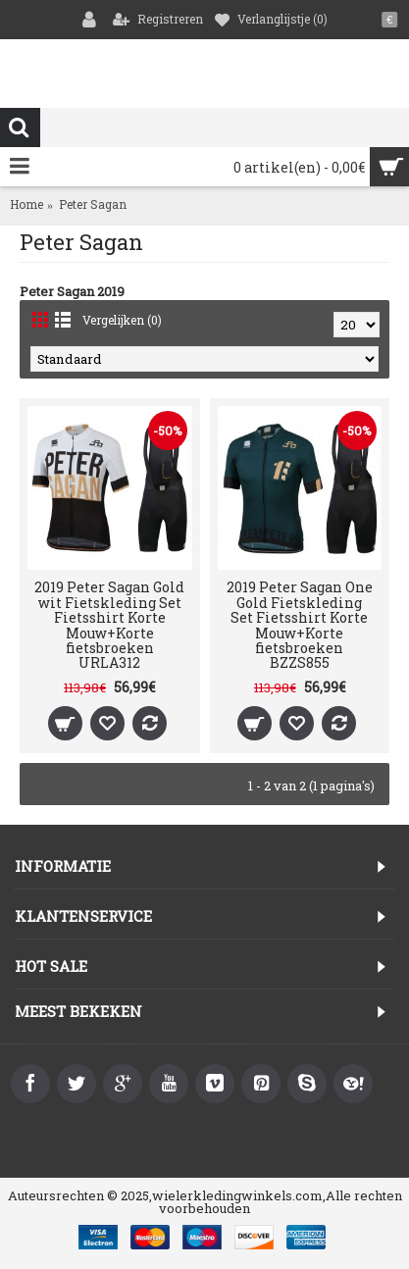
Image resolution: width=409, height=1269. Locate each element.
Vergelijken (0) (122, 320)
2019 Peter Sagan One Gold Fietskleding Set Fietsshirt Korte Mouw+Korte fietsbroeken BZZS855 (300, 625)
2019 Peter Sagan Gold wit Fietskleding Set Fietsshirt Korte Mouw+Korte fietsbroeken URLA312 (109, 625)
